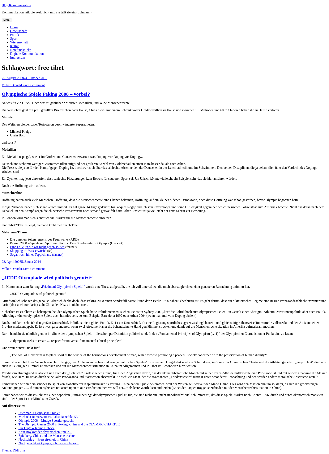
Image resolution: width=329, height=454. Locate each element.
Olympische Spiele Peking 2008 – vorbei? (46, 94)
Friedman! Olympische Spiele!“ (63, 286)
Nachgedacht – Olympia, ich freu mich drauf (48, 443)
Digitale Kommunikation (27, 53)
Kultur (14, 46)
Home (14, 27)
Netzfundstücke (20, 50)
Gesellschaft (18, 31)
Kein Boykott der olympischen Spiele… (45, 432)
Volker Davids (11, 85)
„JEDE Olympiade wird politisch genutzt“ (47, 277)
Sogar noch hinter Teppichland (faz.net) (36, 254)
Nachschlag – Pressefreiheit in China (43, 439)
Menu (6, 19)
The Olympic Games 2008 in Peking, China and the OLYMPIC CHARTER (69, 424)
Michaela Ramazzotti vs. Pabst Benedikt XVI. (49, 417)
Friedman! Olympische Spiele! (39, 413)
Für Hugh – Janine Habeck (36, 428)
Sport (13, 38)
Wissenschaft (19, 42)
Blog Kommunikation (16, 5)
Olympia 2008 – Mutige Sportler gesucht (46, 420)
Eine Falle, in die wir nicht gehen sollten (37, 247)
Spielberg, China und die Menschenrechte (46, 435)
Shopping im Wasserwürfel (28, 251)
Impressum (17, 57)
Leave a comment (33, 85)
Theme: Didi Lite (13, 450)
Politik (14, 35)
